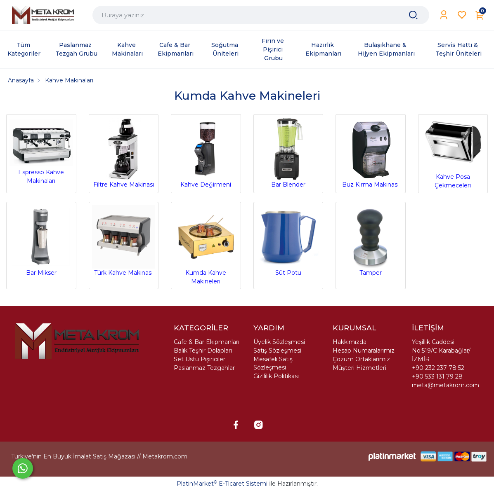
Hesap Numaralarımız (364, 350)
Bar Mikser (41, 240)
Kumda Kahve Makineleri (206, 245)
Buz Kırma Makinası (370, 153)
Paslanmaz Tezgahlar (204, 368)
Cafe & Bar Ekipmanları (206, 342)
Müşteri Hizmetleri (359, 368)
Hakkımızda (349, 342)
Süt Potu (288, 240)
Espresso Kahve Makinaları (41, 151)
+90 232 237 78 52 (438, 368)
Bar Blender (288, 153)
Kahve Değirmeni (206, 153)
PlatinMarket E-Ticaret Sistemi (222, 483)
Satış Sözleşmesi (277, 350)
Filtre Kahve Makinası (124, 153)
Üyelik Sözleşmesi (279, 342)
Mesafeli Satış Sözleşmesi (273, 363)
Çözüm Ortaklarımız (361, 359)
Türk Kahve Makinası (124, 240)
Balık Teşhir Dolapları (203, 350)
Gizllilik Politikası (276, 376)
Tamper (370, 240)
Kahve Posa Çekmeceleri (453, 153)
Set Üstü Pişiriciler (199, 359)
